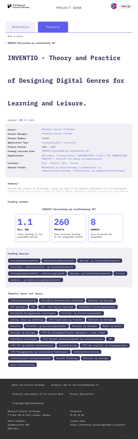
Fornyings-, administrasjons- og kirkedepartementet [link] (42, 267)
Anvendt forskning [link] (67, 358)
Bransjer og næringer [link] (100, 300)
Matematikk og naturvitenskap (59, 167)
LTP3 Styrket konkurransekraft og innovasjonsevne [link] (73, 339)
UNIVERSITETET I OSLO (90, 155)
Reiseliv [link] (15, 326)
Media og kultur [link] (112, 326)
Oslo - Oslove (50, 163)
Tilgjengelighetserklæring (27, 403)
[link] (114, 6)
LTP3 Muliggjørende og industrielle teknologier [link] (39, 351)
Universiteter (66, 155)
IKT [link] (33, 306)
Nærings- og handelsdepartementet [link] (90, 273)
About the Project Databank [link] (28, 385)
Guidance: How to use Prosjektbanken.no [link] (75, 385)
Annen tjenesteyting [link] (22, 364)
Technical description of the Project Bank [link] (37, 394)
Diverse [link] (120, 273)
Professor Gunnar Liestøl (57, 133)
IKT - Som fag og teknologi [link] (57, 306)
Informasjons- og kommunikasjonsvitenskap (100, 170)
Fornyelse (70, 142)
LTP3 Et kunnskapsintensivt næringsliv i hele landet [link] (73, 332)
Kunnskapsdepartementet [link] (24, 260)
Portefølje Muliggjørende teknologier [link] (33, 313)
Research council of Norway (58, 129)
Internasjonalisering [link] (23, 300)
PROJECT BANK (69, 8)
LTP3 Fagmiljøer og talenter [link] (66, 319)
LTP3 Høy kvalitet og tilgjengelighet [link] (104, 345)
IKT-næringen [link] (18, 306)
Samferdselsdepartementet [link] (59, 260)
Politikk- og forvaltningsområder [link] (81, 313)
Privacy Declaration (82, 394)
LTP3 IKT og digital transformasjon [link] (32, 345)
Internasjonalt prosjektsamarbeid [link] (31, 358)
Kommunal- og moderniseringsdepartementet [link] (36, 279)
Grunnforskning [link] (67, 345)
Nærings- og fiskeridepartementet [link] (100, 260)
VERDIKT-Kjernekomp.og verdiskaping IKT (65, 150)
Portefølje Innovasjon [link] (24, 339)
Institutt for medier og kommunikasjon (79, 158)
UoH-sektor (48, 155)
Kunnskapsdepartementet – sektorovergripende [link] (37, 273)
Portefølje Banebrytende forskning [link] (62, 300)
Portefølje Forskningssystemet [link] (97, 306)
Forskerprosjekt (51, 142)
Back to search (15, 36)
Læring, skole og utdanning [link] (27, 319)
